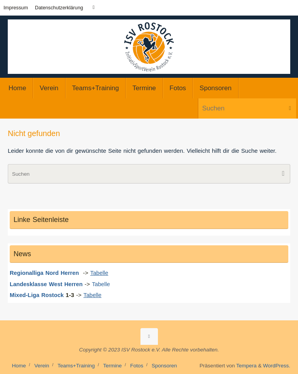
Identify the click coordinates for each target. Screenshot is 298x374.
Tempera (246, 365)
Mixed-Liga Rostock (37, 295)
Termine (112, 365)
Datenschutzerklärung (59, 7)
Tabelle (104, 283)
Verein (41, 365)
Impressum (15, 7)
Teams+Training (76, 365)
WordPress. (276, 365)
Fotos (136, 365)
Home (19, 365)
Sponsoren (164, 365)
